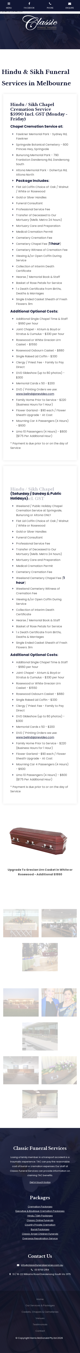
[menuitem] (40, 1299)
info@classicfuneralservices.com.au (42, 1265)
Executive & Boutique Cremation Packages (40, 1211)
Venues (40, 1318)
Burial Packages (40, 1229)
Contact (40, 1330)
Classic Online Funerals (40, 1220)
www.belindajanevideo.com (35, 394)
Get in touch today (40, 1182)
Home (40, 1299)
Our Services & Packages (40, 1305)
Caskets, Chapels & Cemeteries (40, 1311)
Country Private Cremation (40, 1224)
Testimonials (40, 1324)
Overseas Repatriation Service (40, 1238)
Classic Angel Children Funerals (40, 1233)
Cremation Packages (40, 1206)
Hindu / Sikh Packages (40, 1215)
